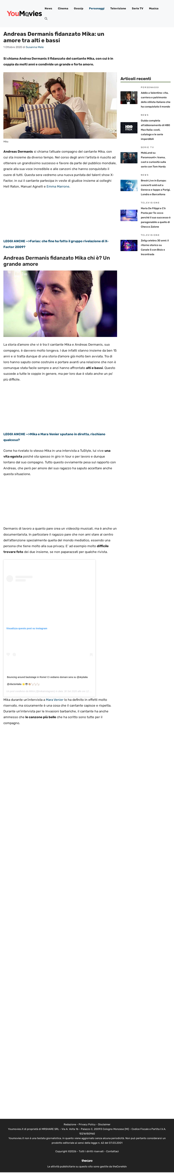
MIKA (32, 691)
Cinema (63, 8)
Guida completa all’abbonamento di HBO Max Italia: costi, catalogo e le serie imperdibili (155, 130)
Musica (153, 8)
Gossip (78, 8)
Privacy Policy (87, 1124)
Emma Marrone (58, 186)
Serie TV (137, 8)
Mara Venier (54, 700)
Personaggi (97, 8)
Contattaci (112, 1151)
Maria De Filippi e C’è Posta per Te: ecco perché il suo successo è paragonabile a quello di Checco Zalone (156, 217)
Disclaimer (104, 1124)
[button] (46, 19)
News (48, 8)
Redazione (70, 1124)
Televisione (118, 8)
